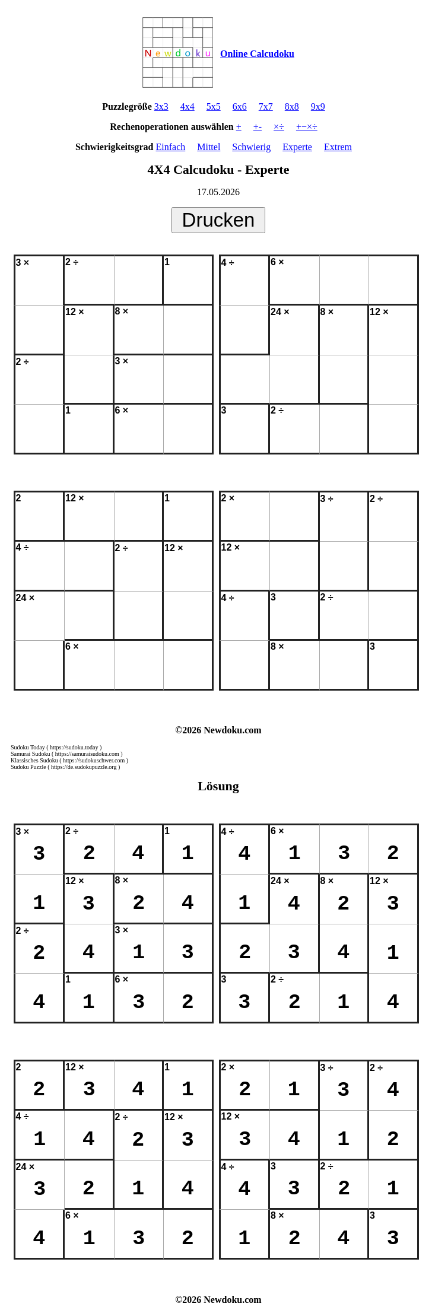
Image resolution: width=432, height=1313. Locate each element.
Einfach (170, 147)
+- (257, 127)
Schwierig (251, 147)
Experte (297, 147)
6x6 (240, 106)
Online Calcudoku (257, 54)
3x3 (161, 106)
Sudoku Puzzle (28, 767)
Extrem (338, 147)
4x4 (187, 106)
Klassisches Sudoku (34, 760)
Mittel (208, 147)
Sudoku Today (28, 747)
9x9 (318, 106)
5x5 (214, 106)
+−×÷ (306, 127)
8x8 (292, 106)
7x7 (266, 106)
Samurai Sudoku (30, 754)
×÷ (279, 127)
